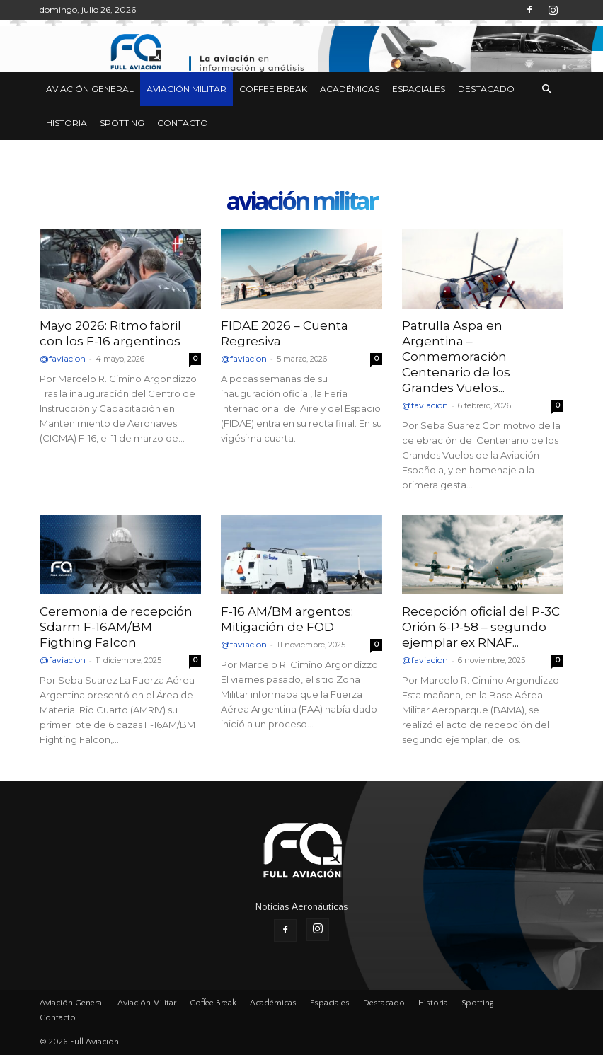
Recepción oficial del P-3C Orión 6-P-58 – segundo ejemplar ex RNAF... (481, 627)
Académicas (349, 88)
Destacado (486, 88)
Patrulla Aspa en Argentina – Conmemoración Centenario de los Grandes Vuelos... (456, 356)
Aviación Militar (186, 88)
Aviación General (90, 88)
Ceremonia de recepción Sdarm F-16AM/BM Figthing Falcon (116, 627)
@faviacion (63, 358)
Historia (66, 122)
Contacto (182, 122)
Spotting (122, 122)
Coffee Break (273, 88)
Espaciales (418, 88)
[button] (546, 89)
